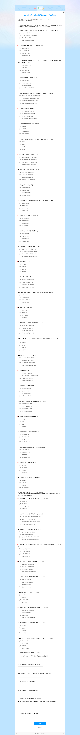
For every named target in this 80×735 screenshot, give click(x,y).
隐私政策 (18, 733)
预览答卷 (40, 727)
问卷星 (37, 733)
